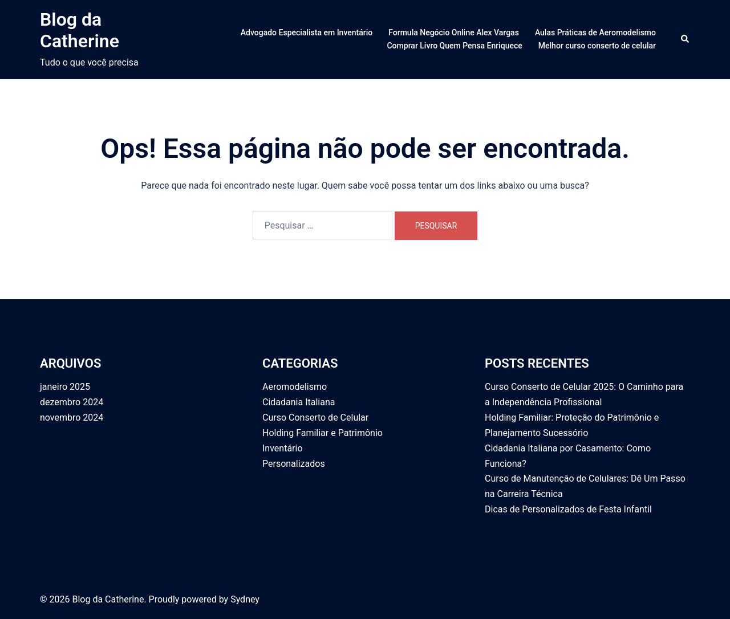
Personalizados (293, 463)
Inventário (282, 448)
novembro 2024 (71, 417)
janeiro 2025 (65, 386)
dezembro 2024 (71, 402)
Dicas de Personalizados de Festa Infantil (568, 509)
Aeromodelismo (294, 386)
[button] (685, 39)
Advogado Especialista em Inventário (306, 32)
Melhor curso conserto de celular (597, 45)
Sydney (244, 599)
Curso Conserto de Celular (315, 417)
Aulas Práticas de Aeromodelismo (595, 32)
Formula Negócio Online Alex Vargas (453, 32)
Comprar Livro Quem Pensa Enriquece (454, 45)
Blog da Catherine (79, 30)
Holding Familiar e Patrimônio (322, 432)
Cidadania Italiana (298, 402)
